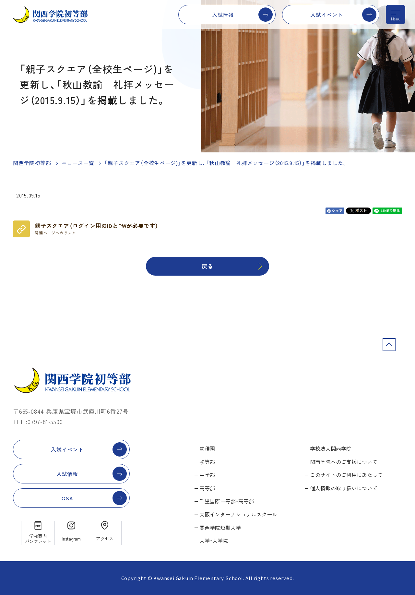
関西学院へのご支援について (343, 462)
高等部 (207, 488)
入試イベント (326, 14)
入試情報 (223, 14)
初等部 (207, 462)
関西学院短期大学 (220, 527)
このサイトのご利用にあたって (346, 475)
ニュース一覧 (78, 163)
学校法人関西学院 (330, 448)
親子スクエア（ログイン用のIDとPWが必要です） (97, 228)
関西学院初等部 (32, 163)
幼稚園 (207, 448)
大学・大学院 (213, 540)
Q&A (67, 498)
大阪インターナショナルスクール (238, 514)
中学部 (207, 475)
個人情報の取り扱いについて (343, 488)
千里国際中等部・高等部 (226, 501)
